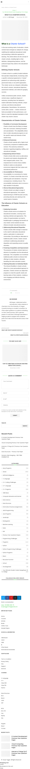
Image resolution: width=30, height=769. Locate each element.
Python (15, 545)
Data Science (15, 500)
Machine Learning (15, 524)
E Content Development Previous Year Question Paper (19, 738)
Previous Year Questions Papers (15, 535)
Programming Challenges (15, 538)
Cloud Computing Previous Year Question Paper (15, 443)
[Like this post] (13, 293)
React (15, 556)
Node (15, 528)
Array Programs (15, 468)
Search (4, 423)
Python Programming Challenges (15, 549)
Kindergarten (15, 521)
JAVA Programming (15, 510)
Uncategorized (15, 567)
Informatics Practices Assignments (15, 507)
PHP (15, 531)
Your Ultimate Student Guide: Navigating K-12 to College (15, 12)
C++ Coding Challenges (15, 482)
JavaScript (15, 517)
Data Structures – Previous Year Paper (12, 451)
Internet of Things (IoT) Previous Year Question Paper (19, 753)
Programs (15, 542)
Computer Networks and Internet (15, 496)
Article (15, 472)
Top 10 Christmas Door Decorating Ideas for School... (15, 364)
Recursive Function (15, 559)
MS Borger (11, 17)
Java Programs (15, 514)
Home (3, 7)
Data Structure (15, 503)
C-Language (15, 479)
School (14, 10)
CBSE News (15, 493)
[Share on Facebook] (15, 293)
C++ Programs (15, 489)
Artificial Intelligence (15, 475)
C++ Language (15, 486)
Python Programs (15, 552)
